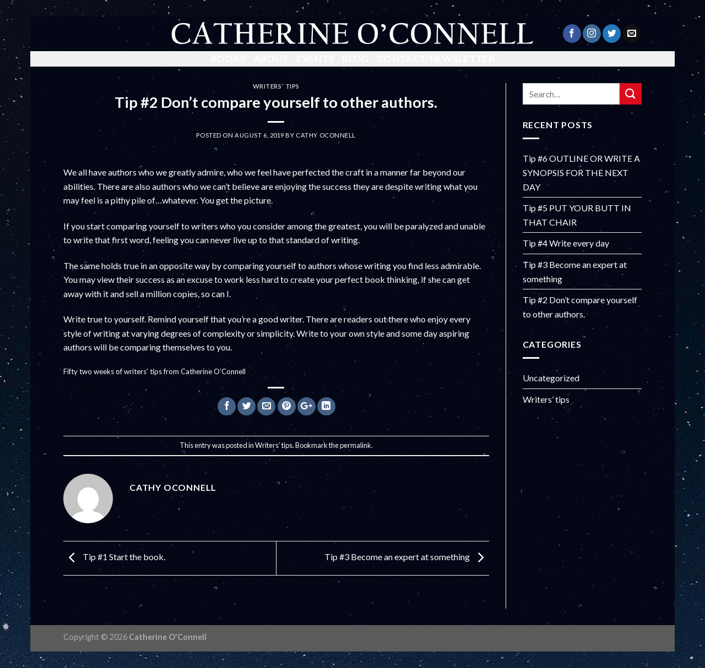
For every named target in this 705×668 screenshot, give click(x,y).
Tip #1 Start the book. (114, 557)
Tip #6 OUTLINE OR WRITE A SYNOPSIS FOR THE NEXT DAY (581, 172)
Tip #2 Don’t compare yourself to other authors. (580, 306)
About (271, 58)
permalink (355, 445)
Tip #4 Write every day (566, 243)
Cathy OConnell (326, 135)
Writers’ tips (276, 86)
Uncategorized (551, 378)
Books (228, 58)
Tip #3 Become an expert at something (406, 557)
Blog (355, 58)
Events (315, 58)
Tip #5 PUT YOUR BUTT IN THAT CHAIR (577, 214)
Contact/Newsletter (436, 58)
